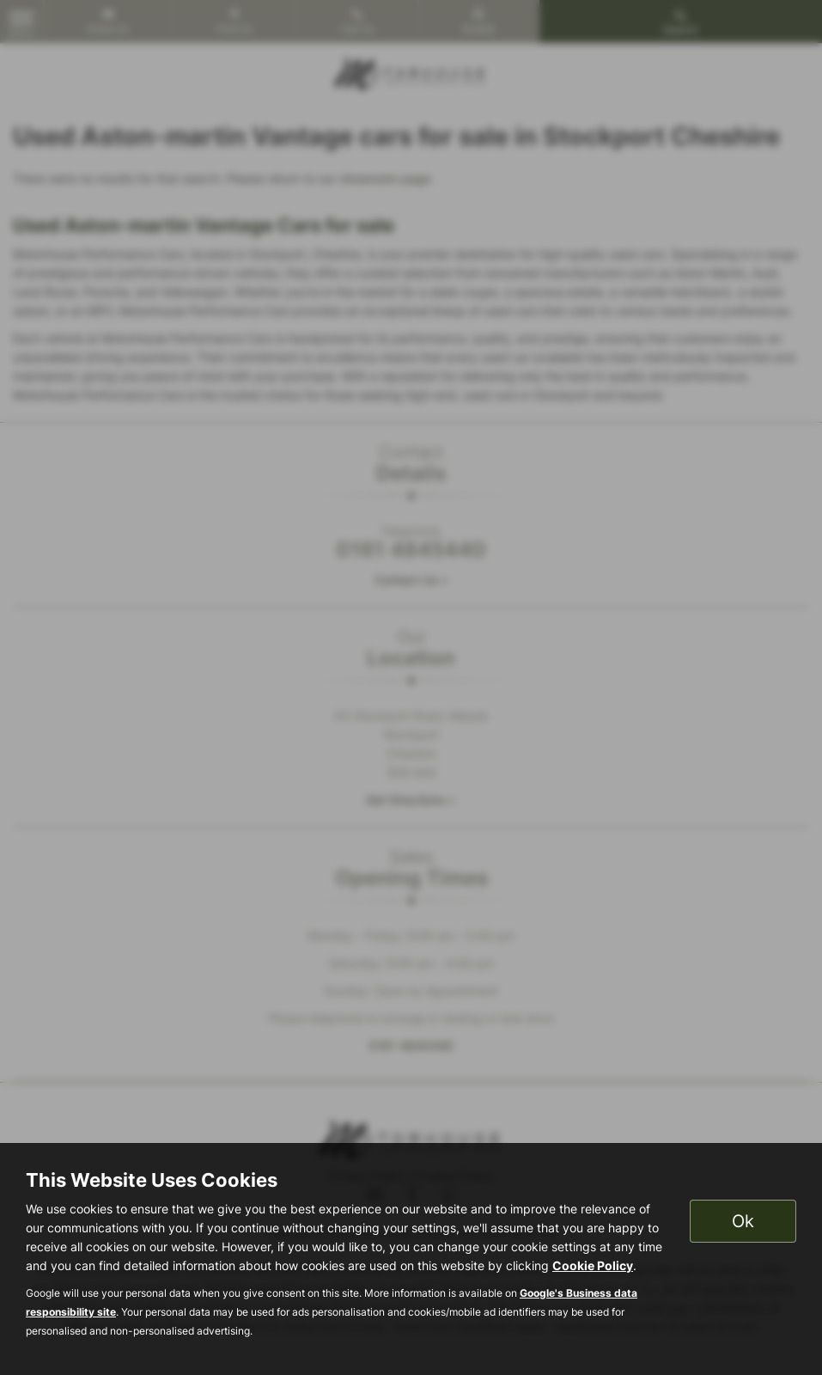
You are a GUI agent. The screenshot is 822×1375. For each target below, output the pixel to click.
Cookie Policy (592, 1265)
